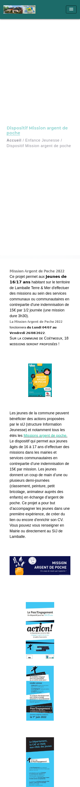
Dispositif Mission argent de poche (39, 146)
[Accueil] (19, 9)
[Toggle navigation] (71, 9)
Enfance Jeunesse (42, 140)
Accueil (14, 140)
